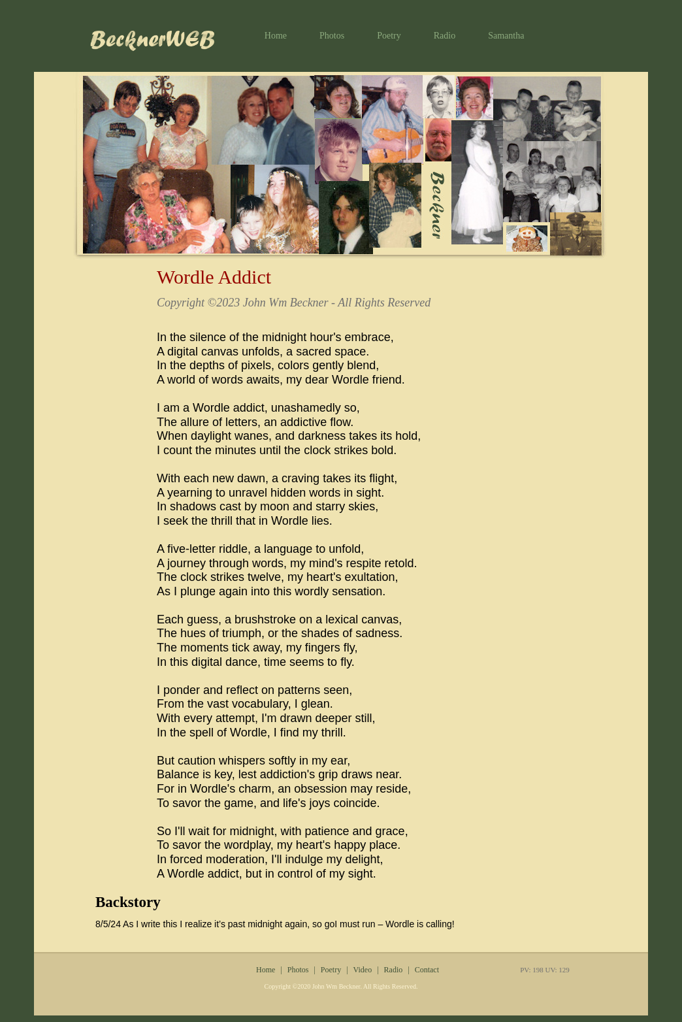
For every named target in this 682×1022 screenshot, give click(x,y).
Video (362, 969)
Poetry (389, 36)
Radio (444, 36)
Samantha (506, 36)
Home (276, 36)
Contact (427, 969)
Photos (331, 36)
